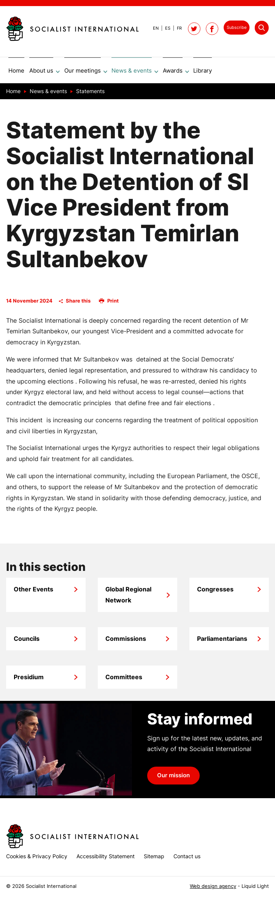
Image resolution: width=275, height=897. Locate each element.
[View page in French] (176, 28)
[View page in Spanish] (164, 28)
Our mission (173, 778)
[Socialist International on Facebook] (212, 28)
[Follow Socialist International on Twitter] (194, 28)
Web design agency (213, 886)
